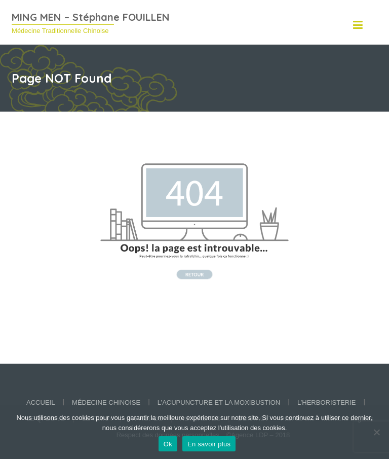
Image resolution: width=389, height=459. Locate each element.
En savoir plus (208, 444)
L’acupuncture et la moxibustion (219, 402)
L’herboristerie (326, 402)
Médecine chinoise (106, 402)
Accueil (40, 402)
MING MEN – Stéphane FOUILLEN (91, 17)
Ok (168, 444)
